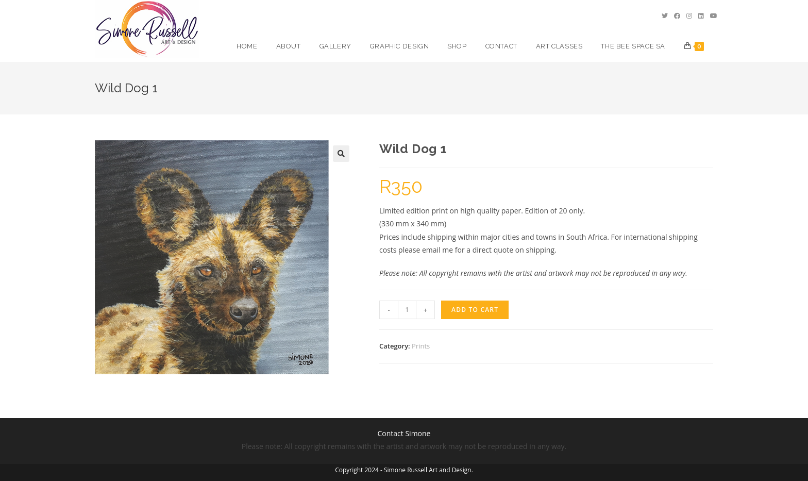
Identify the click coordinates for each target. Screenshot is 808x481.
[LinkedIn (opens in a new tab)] (701, 16)
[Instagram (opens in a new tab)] (689, 16)
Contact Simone (404, 433)
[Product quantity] (407, 310)
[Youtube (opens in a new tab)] (713, 16)
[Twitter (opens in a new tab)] (665, 16)
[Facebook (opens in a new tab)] (677, 16)
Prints (421, 346)
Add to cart (474, 309)
